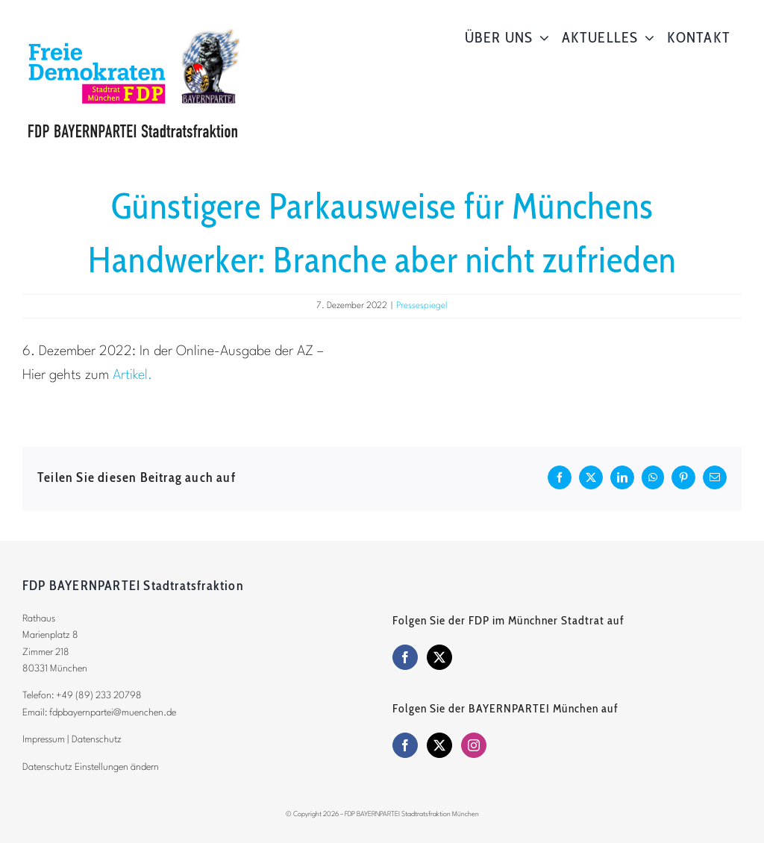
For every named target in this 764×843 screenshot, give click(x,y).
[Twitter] (439, 657)
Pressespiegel (422, 305)
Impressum (43, 740)
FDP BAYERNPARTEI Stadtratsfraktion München (412, 814)
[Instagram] (473, 745)
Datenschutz (97, 740)
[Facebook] (405, 657)
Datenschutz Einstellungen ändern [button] (90, 767)
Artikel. (132, 375)
